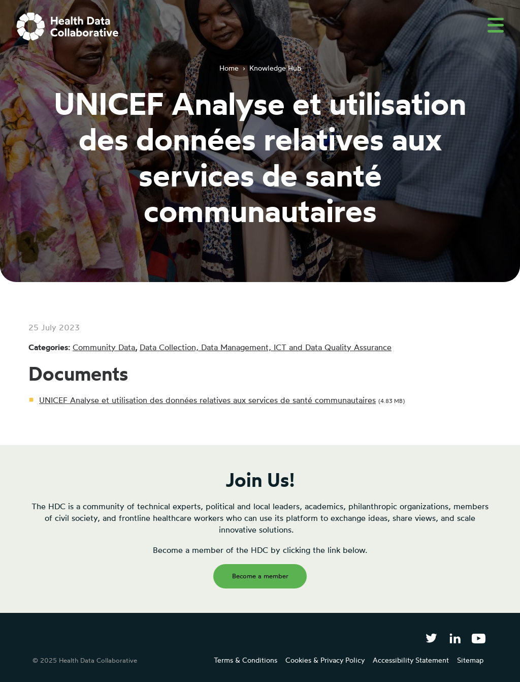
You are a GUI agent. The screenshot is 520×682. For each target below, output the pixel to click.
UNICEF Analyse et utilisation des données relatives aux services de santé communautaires (207, 400)
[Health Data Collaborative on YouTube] (479, 638)
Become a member (260, 576)
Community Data (104, 347)
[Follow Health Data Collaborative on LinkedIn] (455, 638)
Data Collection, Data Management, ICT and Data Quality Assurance (266, 347)
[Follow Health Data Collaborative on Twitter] (431, 638)
